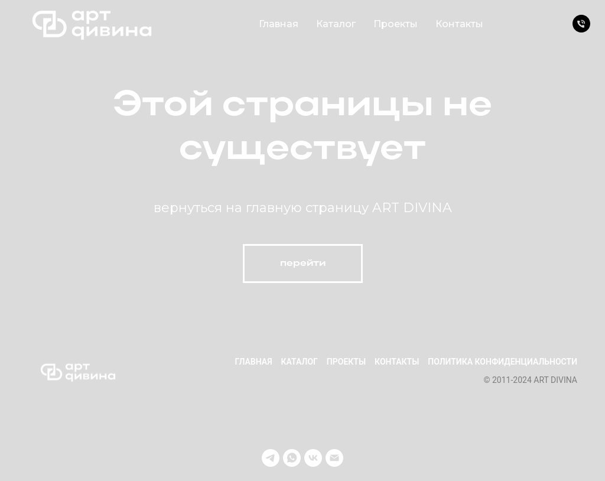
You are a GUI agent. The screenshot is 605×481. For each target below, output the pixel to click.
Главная (278, 24)
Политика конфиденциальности (502, 361)
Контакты (459, 24)
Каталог (336, 24)
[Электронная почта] (334, 458)
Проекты (395, 24)
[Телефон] (581, 23)
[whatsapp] (292, 458)
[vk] (313, 458)
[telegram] (270, 458)
